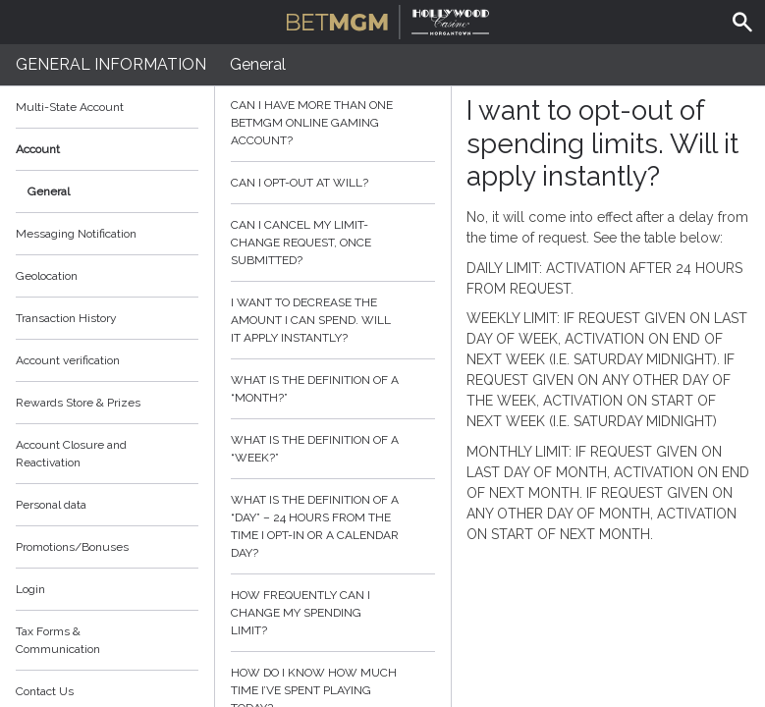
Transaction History (66, 318)
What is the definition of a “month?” (333, 389)
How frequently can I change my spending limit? (333, 612)
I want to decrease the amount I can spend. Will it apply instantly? (333, 320)
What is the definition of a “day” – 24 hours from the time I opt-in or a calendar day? (333, 526)
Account (107, 149)
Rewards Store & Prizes (78, 402)
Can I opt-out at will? (333, 183)
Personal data (51, 505)
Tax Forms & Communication (107, 640)
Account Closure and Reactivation (71, 453)
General (48, 191)
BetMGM (388, 19)
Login (30, 589)
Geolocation (47, 276)
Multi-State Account (70, 107)
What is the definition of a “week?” (333, 448)
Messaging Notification (76, 234)
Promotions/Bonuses (72, 547)
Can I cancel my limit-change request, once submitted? (333, 242)
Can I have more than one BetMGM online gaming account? (333, 122)
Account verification (68, 360)
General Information (111, 64)
